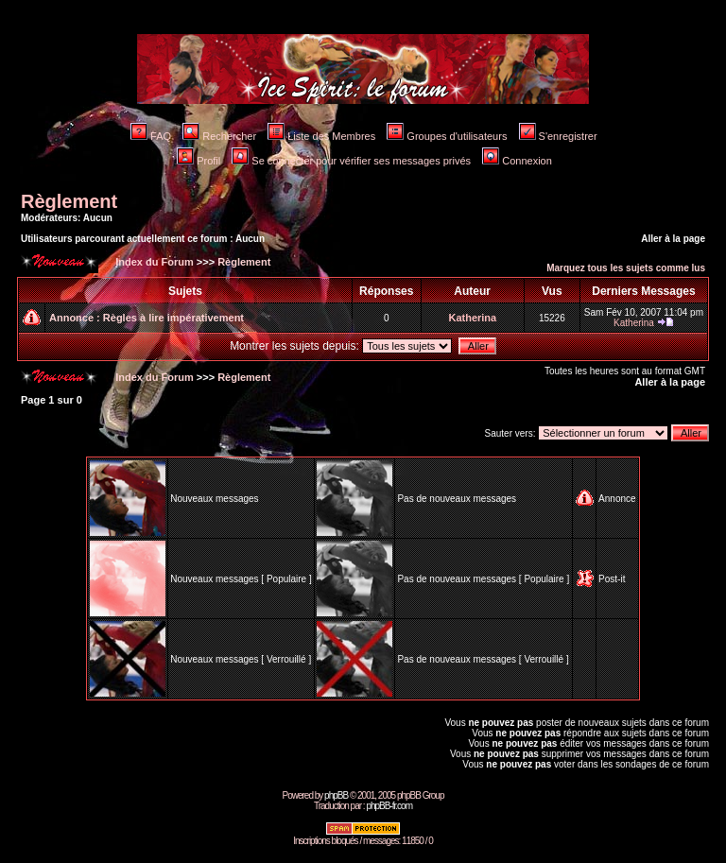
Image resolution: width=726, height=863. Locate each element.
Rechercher (219, 136)
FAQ (150, 136)
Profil (198, 160)
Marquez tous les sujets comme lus (625, 268)
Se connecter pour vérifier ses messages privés (351, 160)
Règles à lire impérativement (173, 317)
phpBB (336, 795)
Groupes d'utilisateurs (447, 136)
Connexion (517, 160)
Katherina (472, 317)
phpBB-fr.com (389, 806)
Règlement (69, 201)
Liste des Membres (321, 136)
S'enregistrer (558, 136)
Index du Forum (153, 262)
